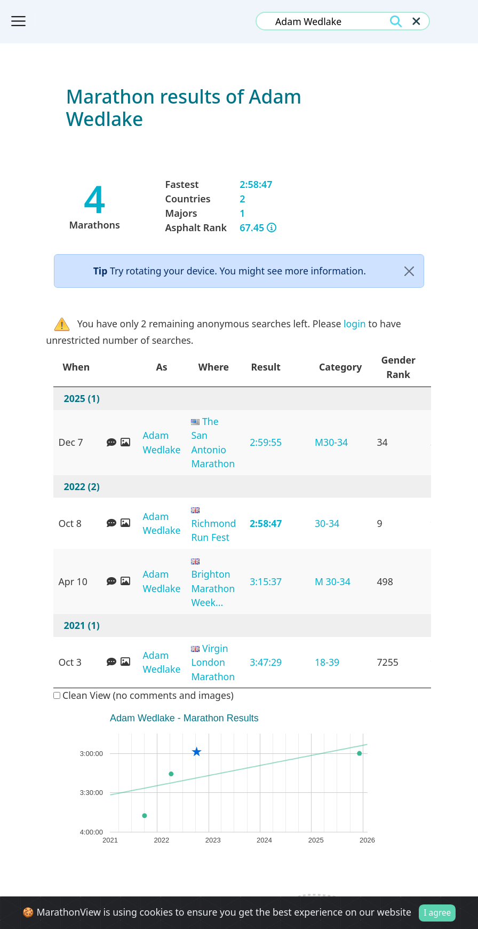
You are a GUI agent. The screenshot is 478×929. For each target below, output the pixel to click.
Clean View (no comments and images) (143, 695)
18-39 (327, 662)
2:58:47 (266, 523)
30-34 (327, 523)
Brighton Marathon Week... (213, 588)
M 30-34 (332, 581)
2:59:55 (266, 442)
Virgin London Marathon (213, 662)
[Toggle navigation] (18, 21)
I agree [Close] (437, 913)
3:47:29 (266, 662)
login (355, 323)
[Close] (409, 271)
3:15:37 (266, 581)
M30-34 (331, 442)
